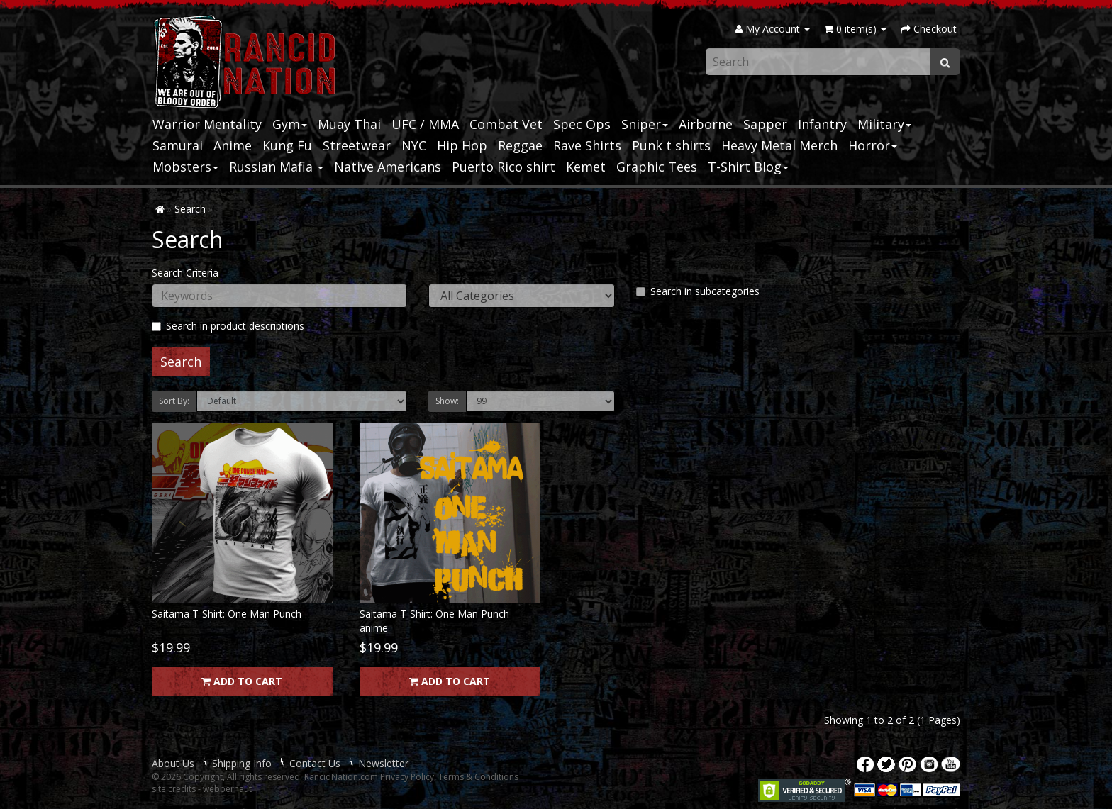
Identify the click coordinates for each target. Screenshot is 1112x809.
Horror (872, 145)
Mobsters (185, 167)
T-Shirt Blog (748, 167)
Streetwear (357, 145)
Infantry (822, 124)
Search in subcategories (698, 291)
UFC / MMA (425, 124)
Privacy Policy (407, 777)
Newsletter (383, 763)
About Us (173, 763)
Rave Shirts (587, 145)
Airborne (706, 124)
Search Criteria (185, 272)
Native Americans (387, 167)
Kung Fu (287, 145)
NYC (413, 145)
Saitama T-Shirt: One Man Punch (226, 613)
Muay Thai (349, 124)
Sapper (765, 124)
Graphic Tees (656, 167)
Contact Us (314, 763)
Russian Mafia (276, 167)
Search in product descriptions (228, 326)
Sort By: (174, 401)
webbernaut (227, 789)
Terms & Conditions (478, 777)
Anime (232, 145)
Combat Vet (506, 124)
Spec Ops (582, 124)
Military (884, 124)
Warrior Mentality (207, 124)
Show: (447, 401)
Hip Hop (462, 145)
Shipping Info (242, 763)
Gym (289, 124)
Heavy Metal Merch (779, 145)
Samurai (177, 145)
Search (190, 209)
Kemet (586, 167)
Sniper (644, 124)
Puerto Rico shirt (503, 167)
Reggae (520, 145)
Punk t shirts (671, 145)
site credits (174, 789)
